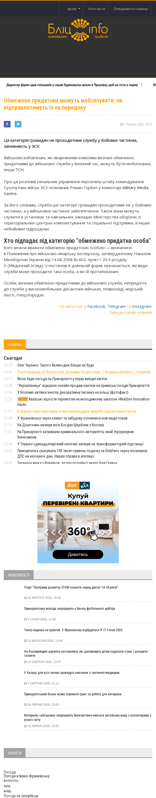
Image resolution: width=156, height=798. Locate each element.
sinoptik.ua (29, 796)
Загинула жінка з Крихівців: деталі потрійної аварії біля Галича (67, 463)
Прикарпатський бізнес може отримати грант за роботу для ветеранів (73, 694)
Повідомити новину (131, 8)
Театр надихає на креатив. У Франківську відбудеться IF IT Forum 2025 (73, 630)
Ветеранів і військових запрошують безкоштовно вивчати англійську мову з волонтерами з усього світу (87, 717)
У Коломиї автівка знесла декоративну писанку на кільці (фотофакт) (72, 392)
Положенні (18, 253)
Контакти (96, 8)
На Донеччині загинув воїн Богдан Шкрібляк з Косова (60, 425)
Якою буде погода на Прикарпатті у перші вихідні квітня (62, 379)
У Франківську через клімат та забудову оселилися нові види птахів (72, 418)
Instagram (141, 306)
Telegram (116, 306)
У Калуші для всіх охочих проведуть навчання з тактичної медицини (71, 673)
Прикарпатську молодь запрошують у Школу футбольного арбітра (69, 609)
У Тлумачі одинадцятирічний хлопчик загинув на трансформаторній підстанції (80, 444)
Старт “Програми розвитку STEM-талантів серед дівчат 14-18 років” (71, 587)
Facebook (96, 306)
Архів (73, 9)
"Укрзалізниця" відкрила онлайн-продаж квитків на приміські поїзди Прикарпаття (83, 385)
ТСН (19, 169)
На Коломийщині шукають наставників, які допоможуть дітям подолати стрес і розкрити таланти (86, 654)
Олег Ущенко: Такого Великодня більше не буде (55, 365)
